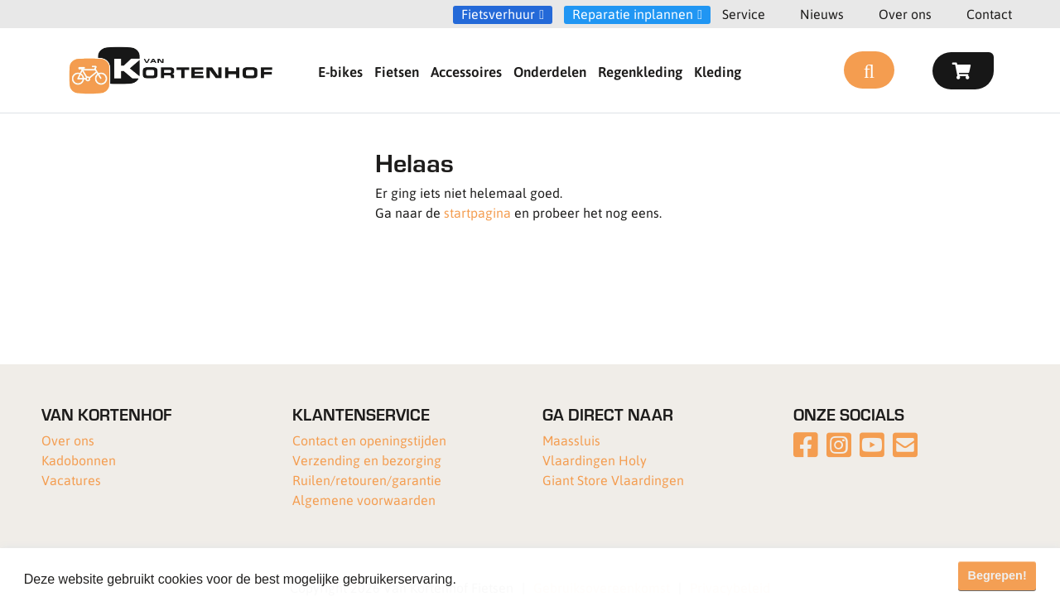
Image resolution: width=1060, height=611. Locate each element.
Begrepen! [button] (997, 575)
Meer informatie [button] (508, 579)
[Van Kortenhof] (170, 70)
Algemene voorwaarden (364, 499)
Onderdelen (549, 71)
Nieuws (822, 13)
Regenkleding (640, 71)
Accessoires (466, 71)
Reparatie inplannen (632, 14)
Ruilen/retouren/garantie (366, 479)
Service (743, 13)
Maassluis (571, 440)
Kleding (717, 71)
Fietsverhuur (498, 14)
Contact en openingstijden (369, 440)
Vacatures (71, 479)
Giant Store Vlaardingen (613, 479)
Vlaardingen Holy (594, 460)
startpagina (477, 212)
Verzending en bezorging (366, 460)
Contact (989, 13)
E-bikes (340, 71)
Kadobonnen (78, 460)
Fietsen (396, 71)
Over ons (905, 13)
